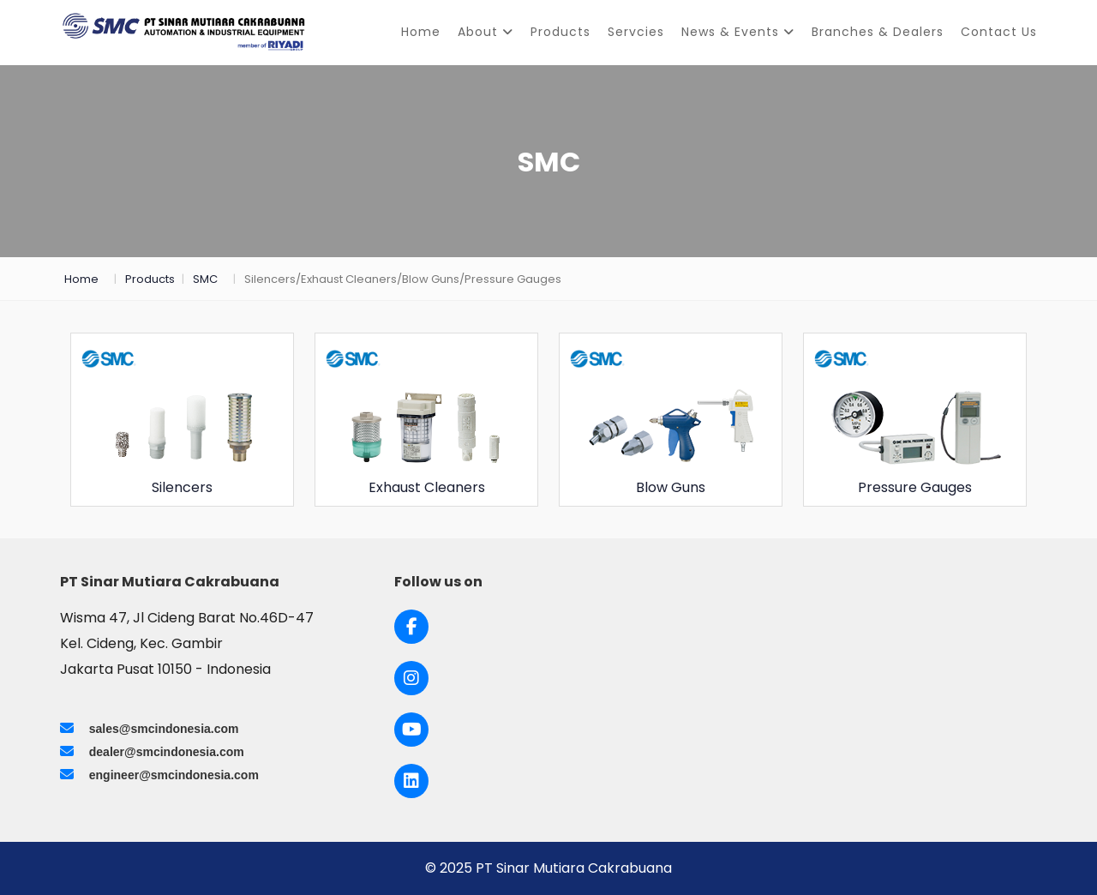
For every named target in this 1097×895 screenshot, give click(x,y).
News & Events (737, 31)
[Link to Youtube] (412, 729)
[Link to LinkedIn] (411, 781)
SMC (205, 279)
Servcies (636, 31)
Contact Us (999, 31)
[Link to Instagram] (411, 678)
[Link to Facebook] (411, 626)
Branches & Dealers (878, 31)
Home (421, 31)
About (485, 31)
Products (560, 31)
